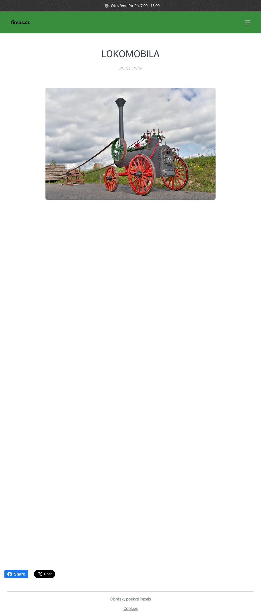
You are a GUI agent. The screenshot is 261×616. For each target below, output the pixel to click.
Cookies (130, 608)
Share (16, 574)
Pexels (145, 599)
